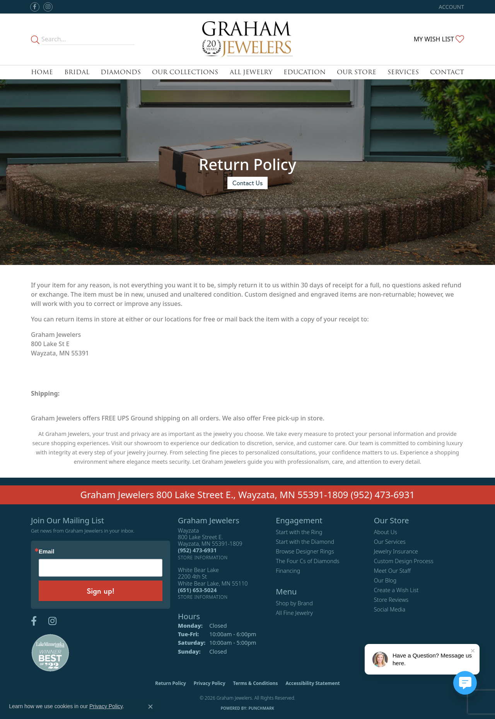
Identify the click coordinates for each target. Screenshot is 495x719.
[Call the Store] (197, 550)
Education (304, 72)
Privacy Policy (209, 683)
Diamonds (121, 72)
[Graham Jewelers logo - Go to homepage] (247, 39)
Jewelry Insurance (396, 551)
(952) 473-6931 (383, 494)
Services (403, 72)
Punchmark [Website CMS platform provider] (262, 708)
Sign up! (100, 591)
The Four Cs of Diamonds (307, 561)
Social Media (390, 609)
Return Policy (170, 683)
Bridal (76, 72)
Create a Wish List (396, 590)
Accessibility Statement (312, 683)
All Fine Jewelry (294, 613)
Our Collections (185, 72)
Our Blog (385, 580)
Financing (288, 570)
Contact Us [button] (247, 183)
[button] (450, 7)
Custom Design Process (404, 561)
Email (46, 551)
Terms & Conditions (255, 683)
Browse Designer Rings (305, 551)
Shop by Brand (294, 603)
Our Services (390, 541)
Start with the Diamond (305, 541)
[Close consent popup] (150, 706)
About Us (385, 532)
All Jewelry (251, 72)
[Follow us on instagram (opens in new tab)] (48, 7)
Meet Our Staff (392, 570)
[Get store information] (203, 557)
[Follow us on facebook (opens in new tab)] (34, 7)
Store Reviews (391, 599)
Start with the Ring (299, 532)
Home (42, 72)
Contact (447, 72)
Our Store (356, 72)
